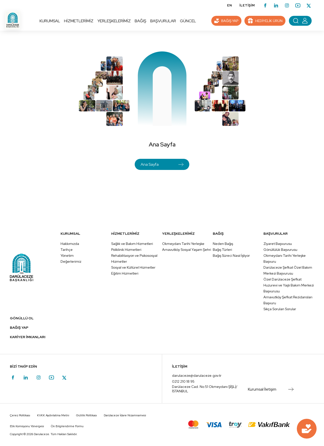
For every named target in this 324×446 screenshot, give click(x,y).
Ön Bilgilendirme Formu (67, 426)
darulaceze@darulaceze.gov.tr (196, 375)
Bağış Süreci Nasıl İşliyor (231, 255)
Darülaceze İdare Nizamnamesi (125, 415)
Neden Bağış (223, 243)
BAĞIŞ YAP (19, 327)
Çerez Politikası (20, 415)
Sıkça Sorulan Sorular (279, 309)
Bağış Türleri (222, 249)
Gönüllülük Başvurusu (280, 249)
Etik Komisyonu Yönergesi (27, 426)
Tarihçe (67, 249)
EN (229, 5)
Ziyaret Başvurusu (277, 243)
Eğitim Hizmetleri (124, 273)
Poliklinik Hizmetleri (126, 249)
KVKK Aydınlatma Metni (53, 415)
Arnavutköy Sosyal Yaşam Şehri (186, 249)
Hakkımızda (70, 243)
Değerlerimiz (71, 261)
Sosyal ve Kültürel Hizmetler (133, 267)
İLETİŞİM (247, 5)
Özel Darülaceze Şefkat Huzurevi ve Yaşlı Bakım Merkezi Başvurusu (288, 285)
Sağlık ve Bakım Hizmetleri (132, 243)
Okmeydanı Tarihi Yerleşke (183, 243)
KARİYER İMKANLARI (27, 337)
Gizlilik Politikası (86, 415)
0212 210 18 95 (183, 381)
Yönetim (67, 255)
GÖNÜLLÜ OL (22, 318)
